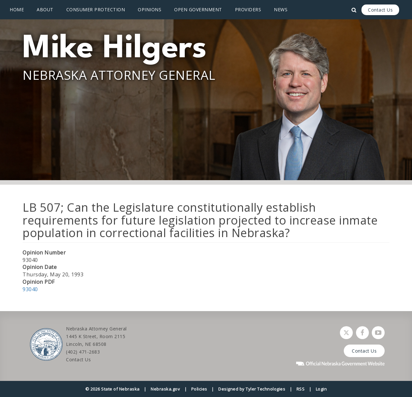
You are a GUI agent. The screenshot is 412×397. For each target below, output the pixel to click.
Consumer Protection (95, 9)
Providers (248, 9)
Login (321, 389)
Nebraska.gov (165, 389)
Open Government (198, 9)
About (45, 9)
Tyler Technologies (265, 389)
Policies (199, 389)
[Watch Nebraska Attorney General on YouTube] (378, 332)
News (280, 9)
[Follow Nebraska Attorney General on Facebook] (362, 332)
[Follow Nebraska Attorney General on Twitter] (346, 332)
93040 (30, 289)
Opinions (149, 9)
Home (17, 9)
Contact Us (380, 10)
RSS (300, 389)
